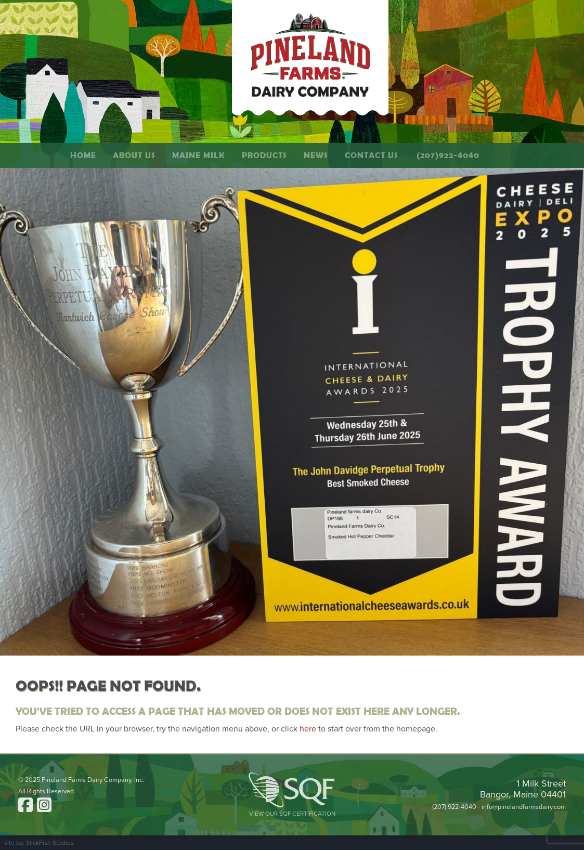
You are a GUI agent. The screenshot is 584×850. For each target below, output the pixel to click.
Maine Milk (198, 155)
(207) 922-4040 (454, 807)
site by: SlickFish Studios (39, 842)
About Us (134, 155)
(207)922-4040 (448, 155)
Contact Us (371, 155)
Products (264, 155)
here (308, 729)
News (316, 155)
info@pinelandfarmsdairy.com (524, 807)
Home (83, 155)
